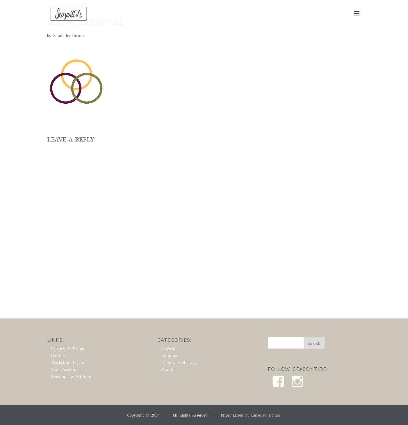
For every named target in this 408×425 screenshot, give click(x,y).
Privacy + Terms (67, 348)
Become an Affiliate (71, 376)
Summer (169, 355)
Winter (168, 369)
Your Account (64, 369)
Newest (168, 348)
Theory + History (178, 362)
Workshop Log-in (68, 362)
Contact (58, 355)
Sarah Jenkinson (68, 35)
